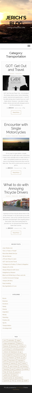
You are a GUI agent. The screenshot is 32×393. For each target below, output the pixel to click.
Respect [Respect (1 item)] (14, 375)
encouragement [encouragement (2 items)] (8, 355)
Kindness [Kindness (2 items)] (6, 363)
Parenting (5, 317)
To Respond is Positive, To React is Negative (15, 264)
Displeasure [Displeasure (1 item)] (13, 352)
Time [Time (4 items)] (13, 380)
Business (5, 301)
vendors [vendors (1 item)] (19, 380)
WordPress (19, 387)
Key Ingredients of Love (9, 286)
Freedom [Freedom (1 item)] (11, 357)
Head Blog (16, 389)
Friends (5, 309)
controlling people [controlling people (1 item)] (17, 349)
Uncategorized (7, 328)
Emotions (8, 136)
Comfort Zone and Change (11, 278)
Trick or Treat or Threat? (9, 251)
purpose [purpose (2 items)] (17, 372)
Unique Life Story (8, 280)
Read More (16, 112)
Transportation (18, 73)
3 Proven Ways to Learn (9, 259)
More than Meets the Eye (10, 253)
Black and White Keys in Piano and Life (14, 275)
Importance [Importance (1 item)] (12, 360)
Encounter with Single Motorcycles (16, 128)
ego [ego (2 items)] (20, 352)
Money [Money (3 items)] (5, 366)
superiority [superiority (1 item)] (6, 380)
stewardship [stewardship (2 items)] (18, 378)
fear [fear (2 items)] (24, 355)
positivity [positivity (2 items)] (25, 369)
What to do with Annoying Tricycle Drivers (16, 188)
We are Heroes (7, 256)
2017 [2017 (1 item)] (4, 340)
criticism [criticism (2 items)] (5, 352)
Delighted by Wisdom (9, 272)
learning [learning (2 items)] (13, 363)
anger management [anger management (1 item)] (9, 343)
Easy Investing (7, 283)
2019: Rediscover (7, 248)
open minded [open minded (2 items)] (14, 366)
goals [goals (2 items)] (5, 360)
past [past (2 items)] (12, 369)
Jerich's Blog (16, 20)
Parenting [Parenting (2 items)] (6, 369)
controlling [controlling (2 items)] (6, 349)
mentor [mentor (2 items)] (24, 363)
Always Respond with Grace (11, 270)
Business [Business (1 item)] (6, 346)
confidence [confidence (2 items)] (21, 346)
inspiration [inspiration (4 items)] (21, 360)
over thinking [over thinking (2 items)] (23, 366)
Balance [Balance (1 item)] (19, 343)
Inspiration (11, 73)
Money (5, 314)
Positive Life (14, 136)
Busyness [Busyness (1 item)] (13, 346)
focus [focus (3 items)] (5, 357)
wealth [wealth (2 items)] (26, 380)
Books (4, 298)
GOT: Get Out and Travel (16, 68)
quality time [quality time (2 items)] (6, 375)
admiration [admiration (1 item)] (11, 340)
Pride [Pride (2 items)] (4, 372)
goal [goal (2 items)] (23, 357)
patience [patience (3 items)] (18, 369)
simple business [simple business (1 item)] (8, 378)
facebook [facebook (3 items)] (18, 355)
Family (4, 306)
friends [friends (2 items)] (18, 357)
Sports (4, 323)
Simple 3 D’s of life (8, 267)
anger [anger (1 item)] (18, 340)
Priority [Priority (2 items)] (11, 372)
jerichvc (11, 108)
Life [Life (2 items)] (19, 363)
